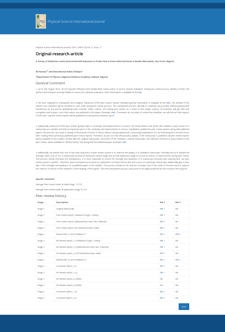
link (139, 92)
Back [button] (184, 306)
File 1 (162, 208)
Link (113, 112)
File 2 (177, 234)
